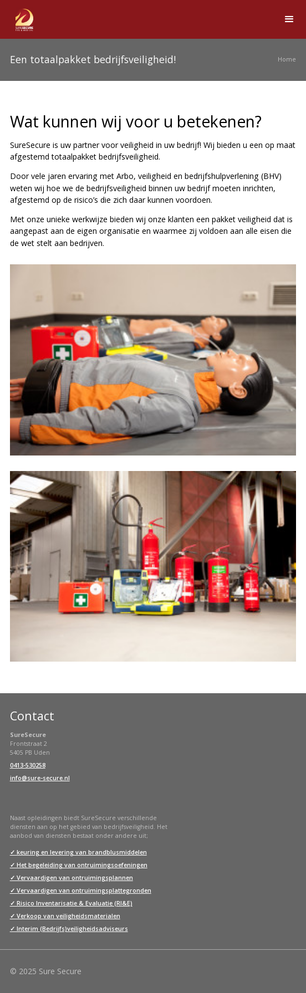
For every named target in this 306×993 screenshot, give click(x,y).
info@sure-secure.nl (40, 778)
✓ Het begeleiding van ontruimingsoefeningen (78, 865)
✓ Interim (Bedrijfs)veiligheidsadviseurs (69, 929)
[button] (289, 19)
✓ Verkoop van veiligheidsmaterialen (65, 916)
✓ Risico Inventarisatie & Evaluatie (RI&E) (71, 903)
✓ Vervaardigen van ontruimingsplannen (71, 878)
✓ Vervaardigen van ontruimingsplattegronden (80, 890)
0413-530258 (27, 765)
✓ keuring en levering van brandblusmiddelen (78, 852)
